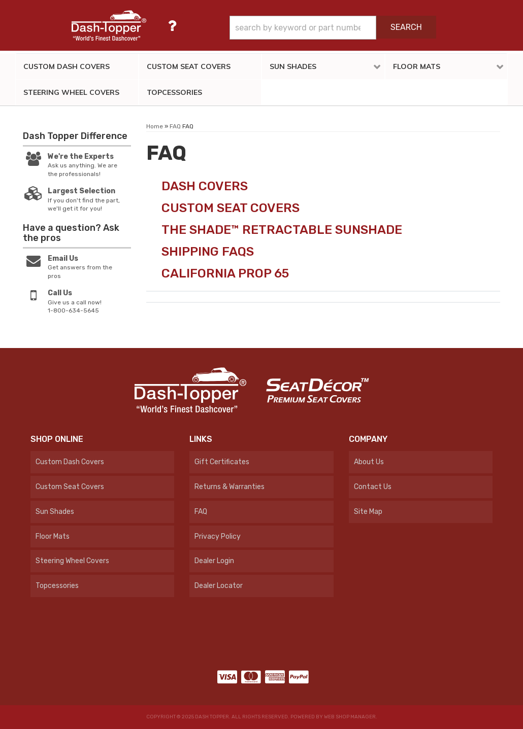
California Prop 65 (225, 273)
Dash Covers (204, 186)
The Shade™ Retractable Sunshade (281, 229)
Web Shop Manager (350, 717)
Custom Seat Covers (230, 207)
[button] (333, 28)
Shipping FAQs (207, 251)
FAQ (175, 126)
